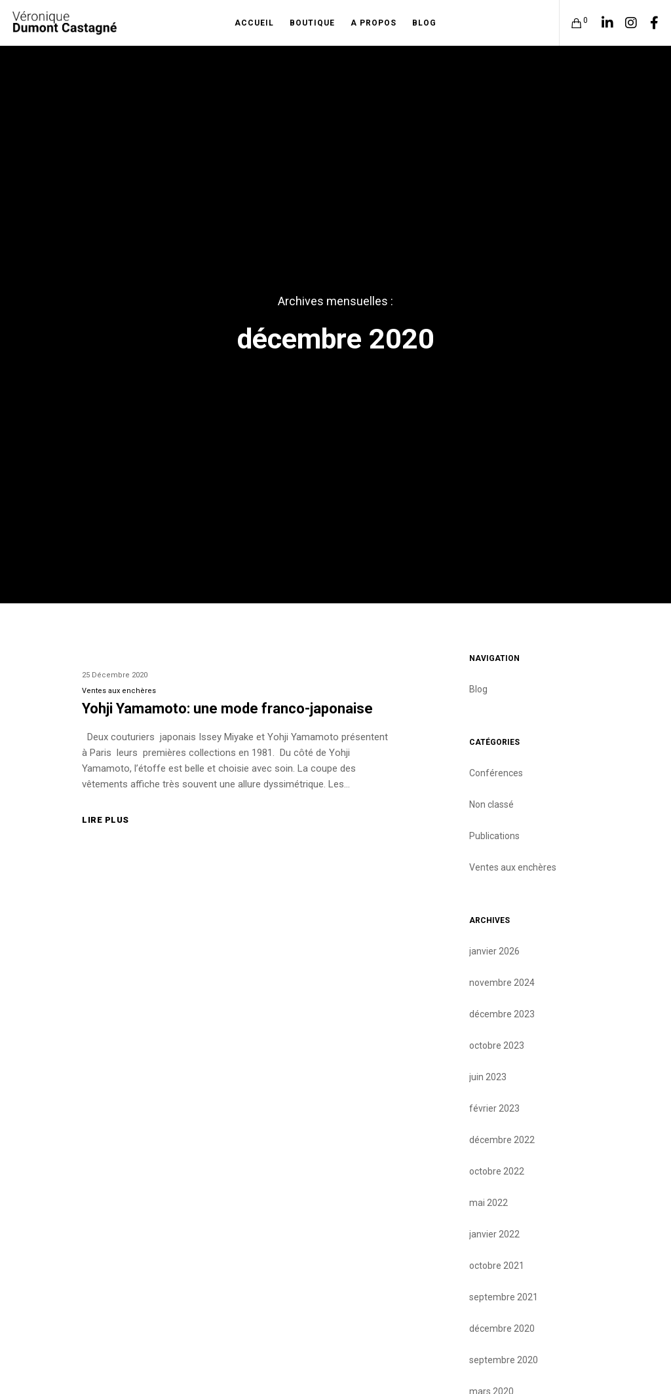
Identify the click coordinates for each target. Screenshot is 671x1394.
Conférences (496, 773)
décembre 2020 (502, 1328)
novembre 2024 (502, 982)
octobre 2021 (496, 1265)
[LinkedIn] (603, 23)
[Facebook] (649, 23)
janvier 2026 (494, 951)
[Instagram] (626, 23)
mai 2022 (488, 1202)
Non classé (491, 804)
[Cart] (571, 23)
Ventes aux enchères (119, 691)
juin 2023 (488, 1077)
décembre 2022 (502, 1140)
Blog (478, 689)
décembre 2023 (502, 1014)
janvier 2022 (494, 1234)
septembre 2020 (503, 1360)
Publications (494, 836)
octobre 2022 (496, 1171)
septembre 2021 (503, 1297)
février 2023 (494, 1108)
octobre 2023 (496, 1045)
